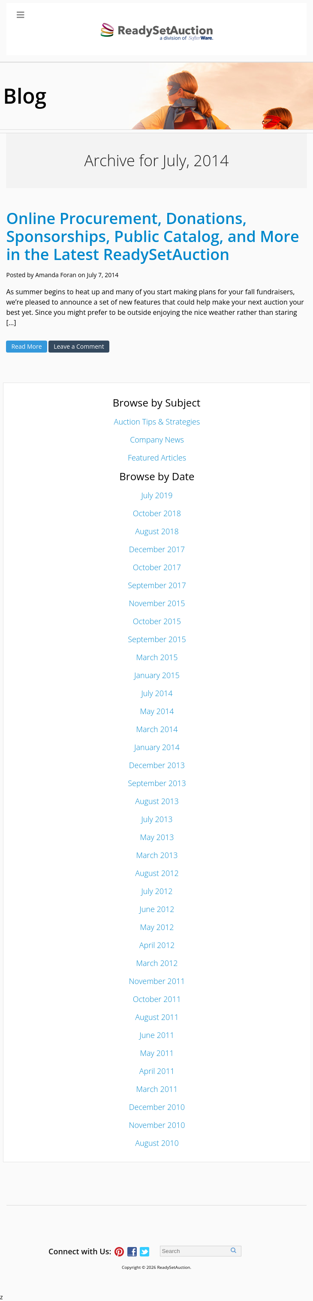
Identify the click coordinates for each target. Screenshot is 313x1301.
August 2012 (157, 873)
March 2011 (157, 1089)
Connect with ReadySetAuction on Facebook (132, 1251)
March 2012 (157, 963)
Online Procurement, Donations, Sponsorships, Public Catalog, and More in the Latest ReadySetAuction (152, 236)
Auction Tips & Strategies (157, 421)
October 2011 (157, 999)
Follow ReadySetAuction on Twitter (144, 1251)
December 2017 (157, 549)
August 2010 (157, 1143)
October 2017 (157, 567)
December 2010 (157, 1107)
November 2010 (157, 1125)
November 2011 (157, 981)
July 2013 (156, 819)
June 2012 (156, 909)
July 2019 (156, 495)
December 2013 (157, 765)
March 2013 (157, 855)
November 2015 (157, 603)
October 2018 (157, 513)
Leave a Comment (79, 346)
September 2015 (157, 639)
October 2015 (157, 621)
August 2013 (157, 801)
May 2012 (157, 927)
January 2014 (157, 747)
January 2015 (157, 675)
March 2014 (157, 729)
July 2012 (156, 891)
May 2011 (157, 1053)
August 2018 (157, 531)
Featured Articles (157, 457)
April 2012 (157, 945)
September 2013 (157, 783)
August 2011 (157, 1017)
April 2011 (157, 1071)
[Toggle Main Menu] (156, 29)
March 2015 (157, 657)
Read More (26, 346)
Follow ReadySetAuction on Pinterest (119, 1251)
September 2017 (157, 585)
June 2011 (156, 1035)
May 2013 (157, 837)
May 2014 (157, 711)
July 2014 (156, 693)
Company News (157, 439)
